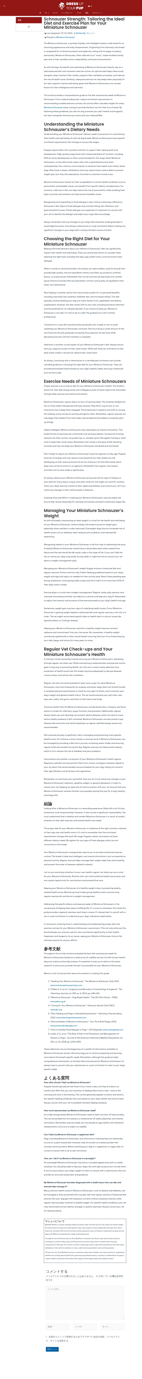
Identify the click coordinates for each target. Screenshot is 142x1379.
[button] (4, 6)
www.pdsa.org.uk (58, 1001)
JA (90, 6)
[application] (48, 13)
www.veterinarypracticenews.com (72, 1018)
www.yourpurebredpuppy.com (64, 1026)
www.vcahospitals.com (113, 1030)
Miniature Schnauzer (66, 37)
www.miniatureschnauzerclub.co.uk (66, 985)
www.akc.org (56, 1010)
